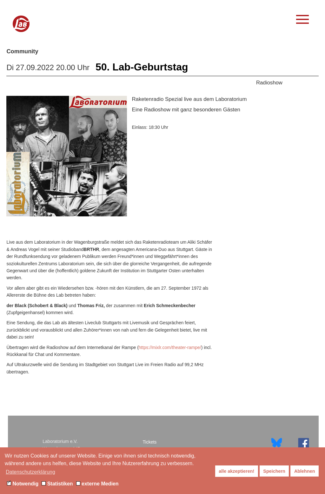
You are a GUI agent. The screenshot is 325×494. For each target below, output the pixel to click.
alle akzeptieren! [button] (236, 471)
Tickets (150, 442)
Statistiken (57, 483)
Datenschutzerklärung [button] (30, 472)
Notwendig (22, 483)
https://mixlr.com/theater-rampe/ (170, 347)
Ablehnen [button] (304, 471)
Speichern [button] (274, 471)
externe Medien (97, 483)
